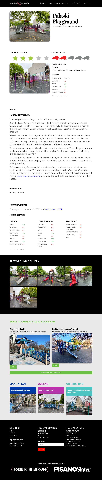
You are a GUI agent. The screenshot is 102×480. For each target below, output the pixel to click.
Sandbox (69, 435)
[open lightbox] (23, 276)
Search (41, 442)
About (87, 3)
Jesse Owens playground (28, 176)
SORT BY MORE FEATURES (76, 446)
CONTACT (13, 435)
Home (43, 3)
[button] (59, 3)
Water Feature (72, 431)
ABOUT (12, 433)
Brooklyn (42, 431)
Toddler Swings (73, 437)
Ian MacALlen (16, 446)
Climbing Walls (73, 442)
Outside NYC (43, 437)
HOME (12, 431)
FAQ (11, 437)
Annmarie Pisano (17, 443)
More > (13, 367)
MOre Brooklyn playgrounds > (51, 372)
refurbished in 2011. (54, 209)
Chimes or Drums (73, 440)
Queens (41, 435)
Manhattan (43, 433)
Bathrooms (71, 433)
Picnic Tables (71, 444)
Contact (76, 3)
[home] (19, 2)
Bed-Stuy (67, 78)
